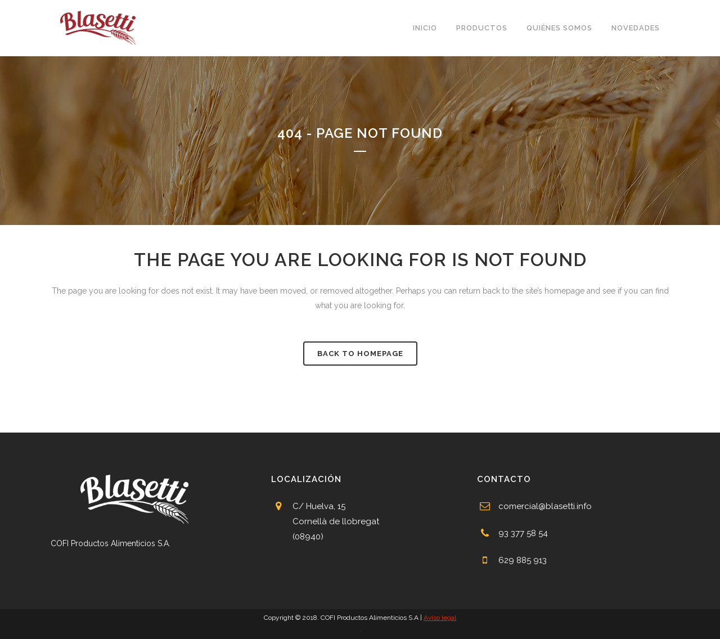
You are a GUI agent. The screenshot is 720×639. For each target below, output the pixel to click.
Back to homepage (360, 353)
